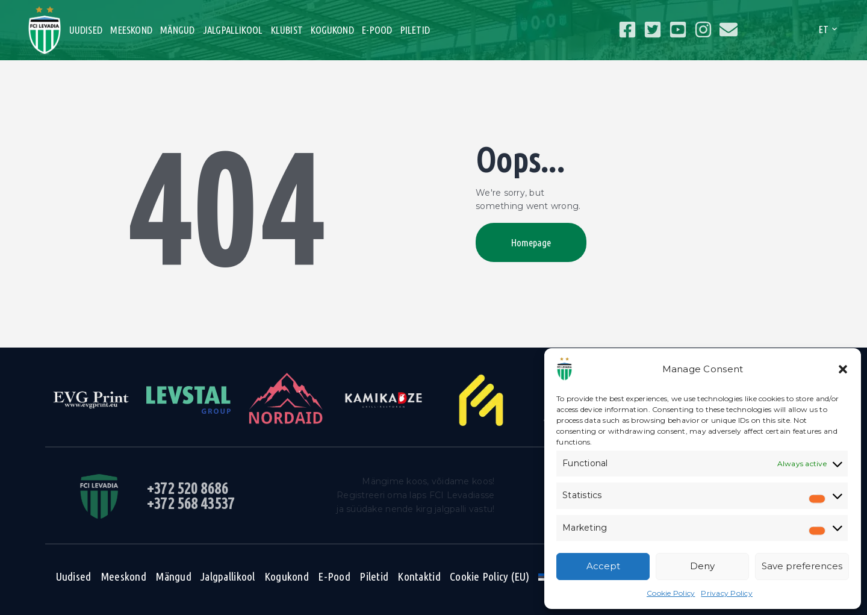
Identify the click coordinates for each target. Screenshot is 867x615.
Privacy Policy (727, 593)
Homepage (531, 242)
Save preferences (802, 566)
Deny (702, 566)
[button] (843, 369)
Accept (603, 566)
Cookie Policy (671, 593)
